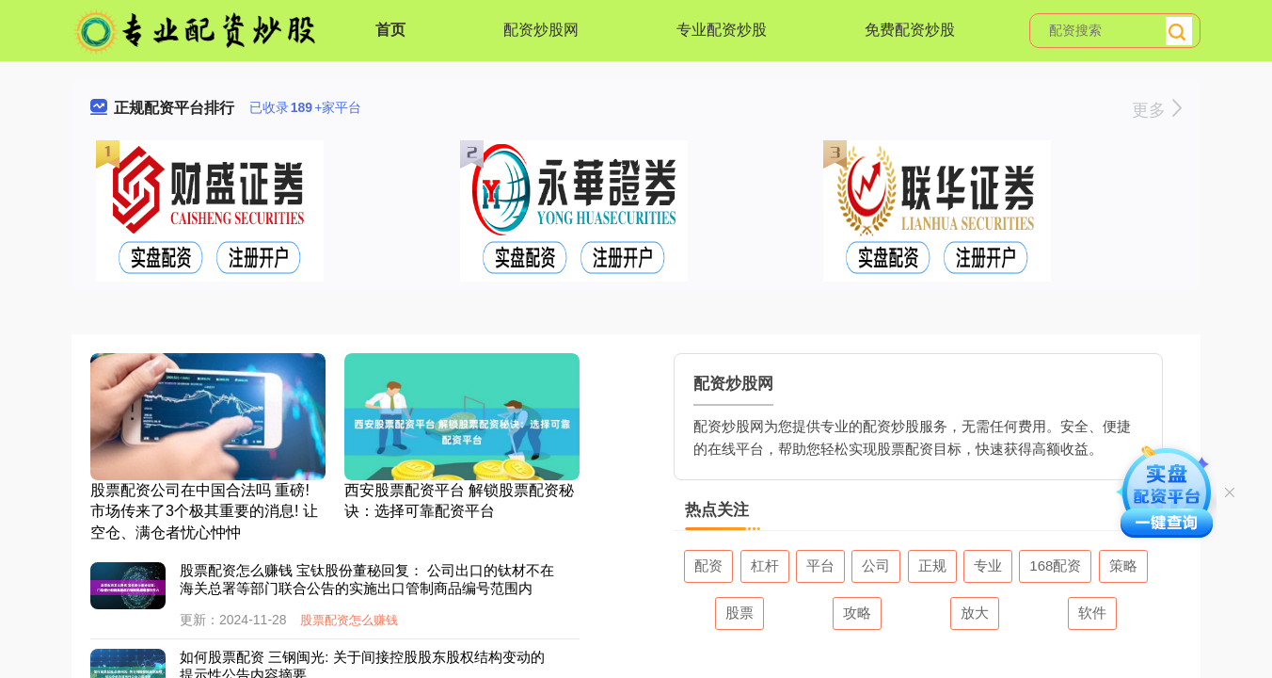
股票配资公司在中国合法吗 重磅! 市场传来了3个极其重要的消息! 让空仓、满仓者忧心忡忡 (204, 511)
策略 (1123, 565)
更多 (1157, 110)
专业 (988, 565)
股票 (739, 613)
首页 (390, 30)
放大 (975, 613)
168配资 (1055, 565)
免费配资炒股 (910, 30)
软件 (1092, 613)
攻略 (857, 613)
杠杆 (765, 565)
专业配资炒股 (721, 30)
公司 (876, 565)
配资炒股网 (541, 30)
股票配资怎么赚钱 (349, 620)
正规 (932, 565)
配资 (708, 565)
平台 (820, 565)
